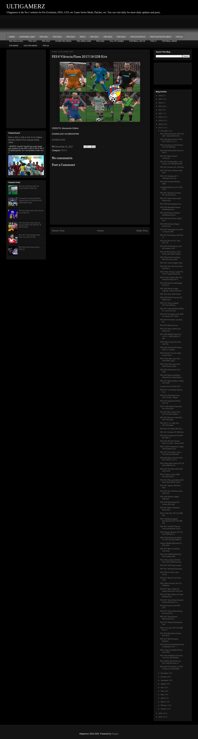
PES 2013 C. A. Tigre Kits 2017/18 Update (169, 424)
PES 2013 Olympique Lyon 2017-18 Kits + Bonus (170, 396)
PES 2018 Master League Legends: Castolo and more (171, 290)
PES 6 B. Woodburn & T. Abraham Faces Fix (169, 177)
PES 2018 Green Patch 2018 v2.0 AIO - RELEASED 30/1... (172, 135)
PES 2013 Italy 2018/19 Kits (170, 294)
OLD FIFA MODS (30, 46)
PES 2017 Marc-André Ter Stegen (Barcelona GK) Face (171, 590)
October (164, 677)
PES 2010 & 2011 (16, 41)
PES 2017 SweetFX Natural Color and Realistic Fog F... (171, 528)
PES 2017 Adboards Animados (171, 569)
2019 (161, 121)
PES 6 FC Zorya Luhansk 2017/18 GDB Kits (169, 304)
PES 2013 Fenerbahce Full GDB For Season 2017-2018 (171, 315)
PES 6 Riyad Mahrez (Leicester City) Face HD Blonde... (171, 657)
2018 (161, 124)
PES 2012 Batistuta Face (169, 325)
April (163, 698)
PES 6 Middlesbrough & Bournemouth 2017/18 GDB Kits (171, 521)
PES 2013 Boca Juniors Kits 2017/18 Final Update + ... (170, 413)
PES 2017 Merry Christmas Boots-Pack (170, 509)
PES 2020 (57, 37)
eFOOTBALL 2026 (27, 37)
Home (100, 230)
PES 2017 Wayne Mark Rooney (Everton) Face (171, 612)
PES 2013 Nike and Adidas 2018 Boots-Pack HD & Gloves (171, 481)
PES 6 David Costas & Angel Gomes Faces (170, 354)
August (163, 684)
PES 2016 (46, 41)
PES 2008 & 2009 (84, 41)
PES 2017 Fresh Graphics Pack (171, 263)
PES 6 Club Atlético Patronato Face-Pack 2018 (171, 408)
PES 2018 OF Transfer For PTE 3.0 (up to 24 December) (171, 668)
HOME (11, 37)
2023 (161, 106)
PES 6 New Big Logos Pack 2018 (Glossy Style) (170, 365)
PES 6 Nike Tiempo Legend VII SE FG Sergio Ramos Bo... (171, 273)
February (164, 705)
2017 (161, 128)
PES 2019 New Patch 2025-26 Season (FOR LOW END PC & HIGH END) (30, 225)
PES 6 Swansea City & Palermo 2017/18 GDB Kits (171, 146)
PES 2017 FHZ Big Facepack (170, 565)
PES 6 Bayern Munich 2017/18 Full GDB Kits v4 (171, 533)
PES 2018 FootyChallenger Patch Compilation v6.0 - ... (172, 646)
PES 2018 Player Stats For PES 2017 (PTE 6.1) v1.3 (171, 140)
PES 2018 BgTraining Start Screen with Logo (170, 503)
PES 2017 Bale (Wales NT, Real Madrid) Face (171, 596)
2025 (161, 99)
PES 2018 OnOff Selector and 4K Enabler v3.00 (171, 247)
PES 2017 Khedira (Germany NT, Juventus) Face (170, 194)
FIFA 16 (46, 46)
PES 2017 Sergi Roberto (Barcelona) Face (169, 618)
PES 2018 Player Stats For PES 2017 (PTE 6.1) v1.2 (171, 459)
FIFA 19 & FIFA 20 (138, 37)
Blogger (114, 734)
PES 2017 (94, 37)
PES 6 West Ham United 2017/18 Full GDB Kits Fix (172, 464)
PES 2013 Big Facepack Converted (168, 157)
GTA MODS (13, 46)
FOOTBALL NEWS (169, 41)
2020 (161, 117)
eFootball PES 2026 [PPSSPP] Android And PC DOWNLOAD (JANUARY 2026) (30, 200)
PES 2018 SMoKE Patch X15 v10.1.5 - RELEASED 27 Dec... (170, 336)
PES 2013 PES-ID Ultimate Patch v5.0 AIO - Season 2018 (172, 442)
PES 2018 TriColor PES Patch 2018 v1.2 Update (171, 349)
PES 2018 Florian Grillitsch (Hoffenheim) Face (170, 214)
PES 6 (82, 37)
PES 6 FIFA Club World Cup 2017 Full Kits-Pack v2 (170, 662)
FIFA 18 (179, 37)
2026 (161, 96)
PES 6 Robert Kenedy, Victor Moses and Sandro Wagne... (171, 253)
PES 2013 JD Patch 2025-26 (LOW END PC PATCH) (29, 187)
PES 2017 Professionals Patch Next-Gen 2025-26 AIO (29, 236)
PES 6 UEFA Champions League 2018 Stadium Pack (172, 448)
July (162, 687)
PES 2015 (100, 41)
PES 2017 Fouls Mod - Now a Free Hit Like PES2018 (171, 453)
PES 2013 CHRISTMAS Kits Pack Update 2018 (170, 555)
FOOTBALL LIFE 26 (137, 41)
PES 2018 (108, 37)
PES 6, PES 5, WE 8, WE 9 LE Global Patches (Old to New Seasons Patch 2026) (25, 140)
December (164, 131)
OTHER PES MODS (63, 41)
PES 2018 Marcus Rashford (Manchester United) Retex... (171, 376)
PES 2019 (71, 37)
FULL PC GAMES (117, 41)
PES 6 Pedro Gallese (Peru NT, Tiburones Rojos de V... (171, 279)
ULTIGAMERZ (25, 6)
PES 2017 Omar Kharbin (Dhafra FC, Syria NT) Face (172, 310)
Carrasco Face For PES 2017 (170, 386)
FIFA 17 (154, 41)
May (162, 695)
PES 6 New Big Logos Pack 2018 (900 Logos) (170, 360)
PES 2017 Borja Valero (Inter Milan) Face (170, 199)
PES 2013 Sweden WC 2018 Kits (172, 167)
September (165, 680)
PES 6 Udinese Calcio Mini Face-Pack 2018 (170, 476)
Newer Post (58, 230)
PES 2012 (32, 41)
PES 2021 (44, 37)
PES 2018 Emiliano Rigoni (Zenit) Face (169, 225)
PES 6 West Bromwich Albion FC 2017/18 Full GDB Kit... (171, 539)
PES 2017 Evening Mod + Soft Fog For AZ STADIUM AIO (171, 163)
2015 (161, 717)
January (164, 709)
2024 (161, 103)
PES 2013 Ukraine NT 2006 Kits (171, 432)
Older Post (142, 230)
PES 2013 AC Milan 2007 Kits (171, 429)
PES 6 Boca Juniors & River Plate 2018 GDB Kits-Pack (170, 561)
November (165, 673)
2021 (161, 113)
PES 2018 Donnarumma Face (170, 204)
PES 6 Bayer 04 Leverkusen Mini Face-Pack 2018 (170, 258)
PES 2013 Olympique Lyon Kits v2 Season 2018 (171, 231)
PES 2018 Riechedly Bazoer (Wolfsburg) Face (170, 208)
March (163, 702)
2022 (161, 110)
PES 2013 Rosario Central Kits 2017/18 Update (171, 419)
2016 (161, 713)
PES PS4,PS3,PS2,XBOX (160, 37)
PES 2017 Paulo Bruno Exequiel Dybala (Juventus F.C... (171, 601)
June (162, 691)
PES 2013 (121, 37)
